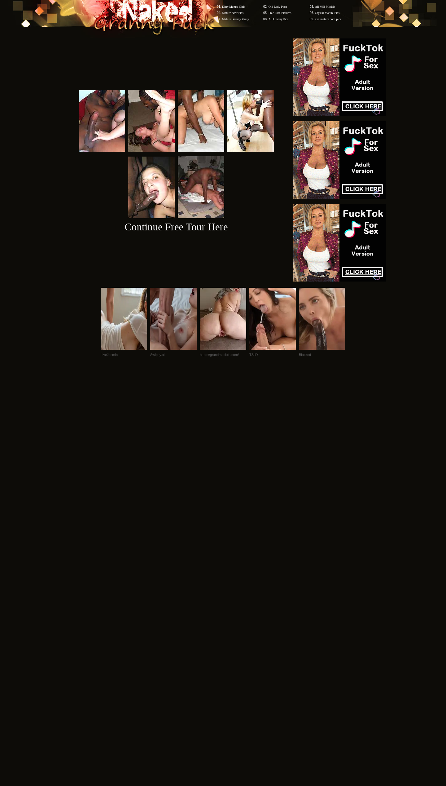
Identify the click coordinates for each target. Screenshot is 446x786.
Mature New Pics (232, 13)
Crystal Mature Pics (327, 13)
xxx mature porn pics (328, 19)
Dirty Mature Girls (233, 6)
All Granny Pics (278, 19)
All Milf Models (325, 6)
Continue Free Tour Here (176, 227)
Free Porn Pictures (280, 13)
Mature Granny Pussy (235, 19)
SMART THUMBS (234, 667)
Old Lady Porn (278, 6)
